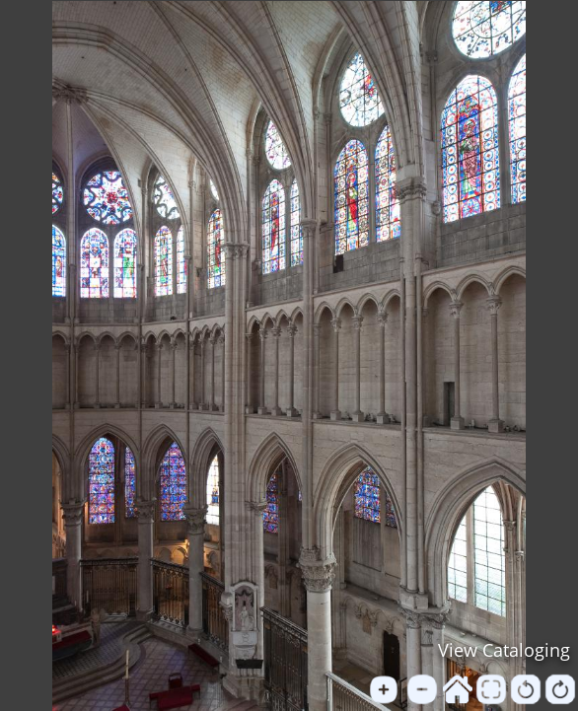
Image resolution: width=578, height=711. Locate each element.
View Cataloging (504, 650)
